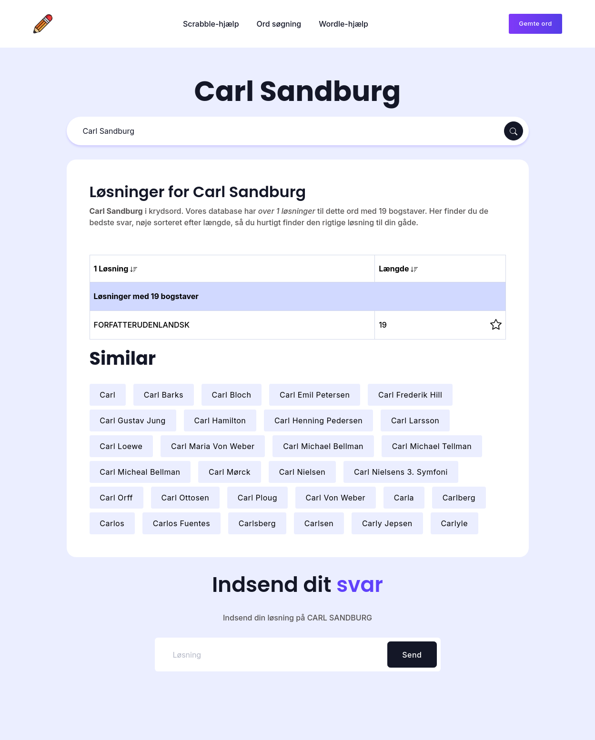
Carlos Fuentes (181, 523)
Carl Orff (116, 497)
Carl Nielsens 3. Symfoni (401, 472)
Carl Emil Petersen (315, 395)
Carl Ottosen (185, 497)
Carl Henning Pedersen (318, 420)
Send (412, 655)
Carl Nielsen (302, 472)
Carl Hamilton (220, 420)
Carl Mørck (230, 472)
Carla (404, 497)
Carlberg (459, 497)
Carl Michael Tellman (432, 446)
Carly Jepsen (387, 523)
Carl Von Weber (336, 497)
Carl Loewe (121, 446)
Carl (107, 395)
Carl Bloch (232, 395)
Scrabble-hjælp (211, 24)
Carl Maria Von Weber (213, 446)
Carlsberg (257, 523)
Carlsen (319, 523)
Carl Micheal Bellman (140, 472)
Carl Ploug (257, 497)
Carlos (112, 523)
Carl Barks (163, 395)
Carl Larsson (415, 420)
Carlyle (454, 523)
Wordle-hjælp (343, 24)
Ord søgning (279, 24)
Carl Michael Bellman (323, 446)
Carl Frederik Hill (410, 395)
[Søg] (286, 131)
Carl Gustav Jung (133, 420)
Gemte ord (535, 23)
